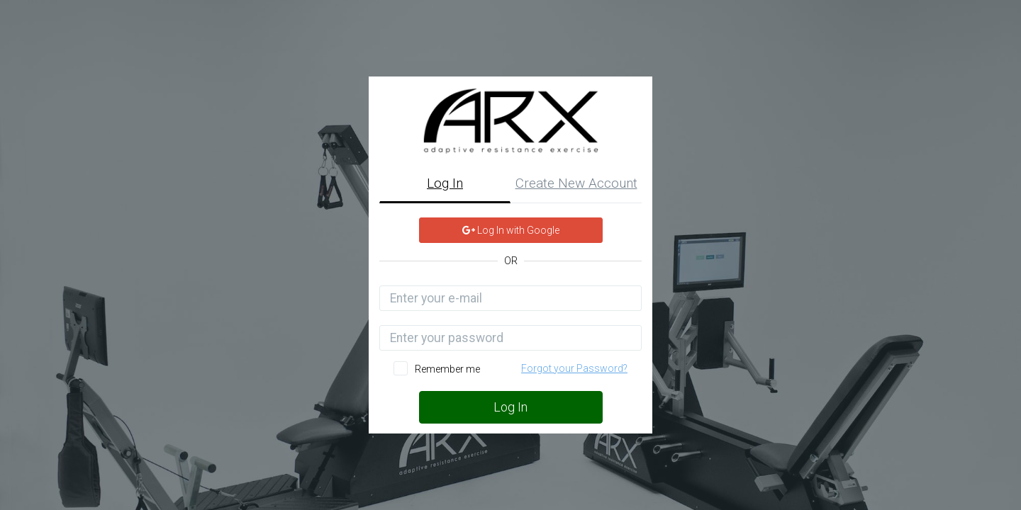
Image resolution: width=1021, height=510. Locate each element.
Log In (445, 183)
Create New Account (576, 183)
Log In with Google (510, 230)
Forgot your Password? (574, 368)
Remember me (447, 369)
